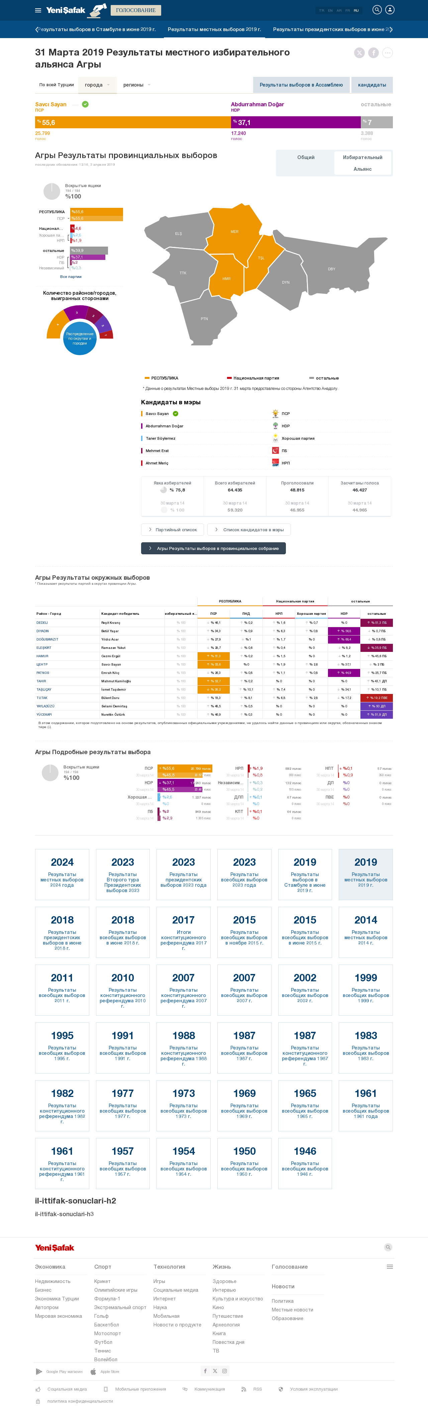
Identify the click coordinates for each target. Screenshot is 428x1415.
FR (347, 10)
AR (339, 10)
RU (356, 10)
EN (330, 10)
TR (321, 10)
